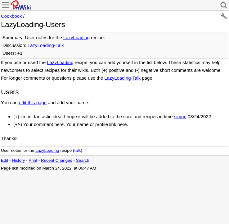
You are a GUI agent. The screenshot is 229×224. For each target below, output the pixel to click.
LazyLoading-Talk (46, 45)
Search (82, 160)
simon (180, 116)
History (18, 160)
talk (77, 150)
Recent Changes (56, 160)
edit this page (33, 102)
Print (33, 160)
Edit (4, 160)
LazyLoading (76, 37)
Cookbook (11, 16)
